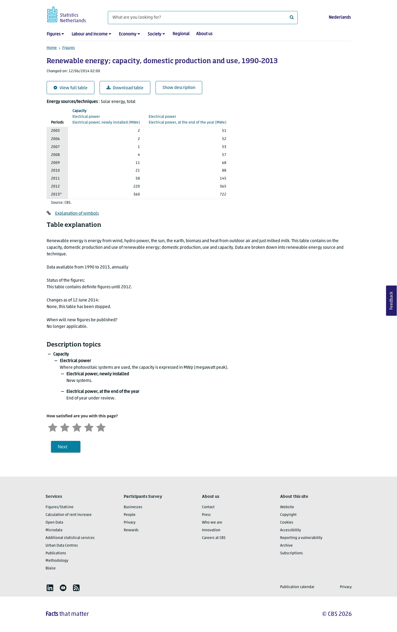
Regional (181, 34)
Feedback (391, 301)
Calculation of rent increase (69, 515)
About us (204, 34)
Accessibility (290, 530)
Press (206, 515)
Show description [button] (178, 88)
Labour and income (90, 34)
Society (154, 34)
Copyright (288, 515)
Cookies (286, 522)
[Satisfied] (89, 426)
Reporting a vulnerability (301, 538)
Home (52, 48)
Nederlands (340, 17)
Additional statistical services (70, 538)
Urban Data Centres (62, 545)
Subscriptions (291, 553)
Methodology (57, 561)
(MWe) (106, 116)
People (130, 515)
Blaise (51, 568)
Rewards (131, 530)
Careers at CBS (214, 538)
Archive (286, 545)
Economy (127, 34)
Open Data (54, 522)
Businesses (133, 507)
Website (287, 507)
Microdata (54, 530)
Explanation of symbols (77, 213)
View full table (71, 88)
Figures (53, 34)
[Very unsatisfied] (53, 426)
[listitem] (50, 587)
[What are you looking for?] (203, 17)
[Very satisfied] (101, 426)
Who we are (212, 522)
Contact (208, 507)
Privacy (130, 522)
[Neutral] (77, 426)
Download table (124, 88)
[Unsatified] (65, 426)
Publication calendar (297, 587)
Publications (56, 553)
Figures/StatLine (60, 507)
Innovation (211, 530)
